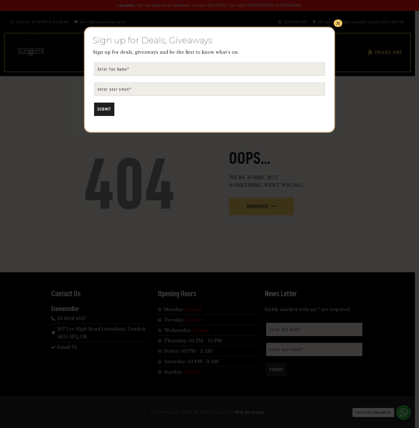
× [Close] (338, 23)
